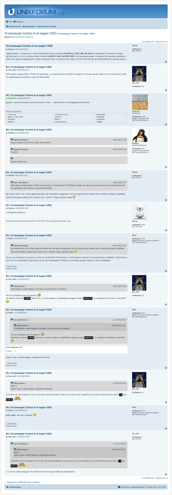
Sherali (16, 140)
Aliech (16, 286)
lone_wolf (18, 182)
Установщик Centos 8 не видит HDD (49, 33)
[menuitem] (9, 22)
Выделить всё (16, 347)
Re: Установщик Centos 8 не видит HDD (29, 67)
